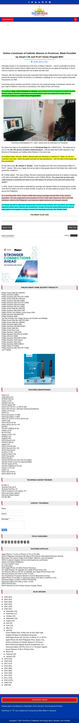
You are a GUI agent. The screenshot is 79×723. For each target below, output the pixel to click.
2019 (6, 659)
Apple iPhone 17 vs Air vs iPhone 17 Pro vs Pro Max (21, 554)
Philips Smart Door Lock (10, 330)
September (10, 618)
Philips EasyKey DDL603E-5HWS (14, 338)
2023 (6, 602)
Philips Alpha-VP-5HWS (10, 346)
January (9, 656)
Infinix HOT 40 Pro (8, 472)
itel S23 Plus (6, 432)
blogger (74, 235)
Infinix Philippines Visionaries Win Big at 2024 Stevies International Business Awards (32, 556)
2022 (6, 604)
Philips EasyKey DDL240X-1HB (13, 310)
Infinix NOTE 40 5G (9, 423)
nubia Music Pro (7, 397)
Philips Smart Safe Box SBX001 (13, 322)
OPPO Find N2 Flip (9, 584)
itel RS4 (4, 426)
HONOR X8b (6, 438)
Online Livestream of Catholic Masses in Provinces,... (25, 642)
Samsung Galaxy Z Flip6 (11, 417)
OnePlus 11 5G (7, 452)
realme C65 (6, 421)
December (10, 611)
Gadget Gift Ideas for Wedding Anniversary (21, 635)
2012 (6, 675)
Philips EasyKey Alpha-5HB (12, 324)
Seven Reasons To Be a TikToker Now (20, 649)
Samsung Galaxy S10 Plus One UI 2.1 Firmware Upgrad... (27, 647)
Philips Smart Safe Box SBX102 (13, 299)
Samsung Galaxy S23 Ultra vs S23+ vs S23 (17, 581)
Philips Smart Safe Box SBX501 (13, 293)
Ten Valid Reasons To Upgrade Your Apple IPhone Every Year (24, 570)
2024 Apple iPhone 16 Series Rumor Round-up (19, 568)
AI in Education (7, 566)
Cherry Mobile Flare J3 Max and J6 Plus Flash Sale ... (25, 633)
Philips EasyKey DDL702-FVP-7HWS (15, 297)
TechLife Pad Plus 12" (10, 489)
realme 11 (5, 470)
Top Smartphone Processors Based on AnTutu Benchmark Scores (26, 576)
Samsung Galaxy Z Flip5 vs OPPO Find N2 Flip (19, 580)
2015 (6, 668)
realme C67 (6, 444)
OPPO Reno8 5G (8, 456)
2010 (6, 680)
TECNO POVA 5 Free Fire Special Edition (17, 462)
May (8, 628)
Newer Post (7, 227)
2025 (6, 597)
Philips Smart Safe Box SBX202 (13, 308)
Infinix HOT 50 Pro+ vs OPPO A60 (14, 407)
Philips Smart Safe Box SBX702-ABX (15, 320)
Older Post (72, 227)
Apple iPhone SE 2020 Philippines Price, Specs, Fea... (25, 640)
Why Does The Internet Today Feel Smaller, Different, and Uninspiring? (27, 558)
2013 (6, 673)
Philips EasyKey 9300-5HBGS (13, 344)
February (9, 654)
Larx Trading (6, 350)
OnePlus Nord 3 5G (9, 454)
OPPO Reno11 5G (8, 440)
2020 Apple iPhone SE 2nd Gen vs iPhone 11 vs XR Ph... (27, 637)
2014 (6, 671)
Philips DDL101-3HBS (10, 336)
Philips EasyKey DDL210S (11, 342)
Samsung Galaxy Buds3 (10, 495)
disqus (66, 235)
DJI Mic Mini (6, 497)
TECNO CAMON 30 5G (10, 428)
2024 (6, 599)
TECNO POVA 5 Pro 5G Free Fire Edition (17, 460)
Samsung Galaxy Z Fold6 (11, 415)
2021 (6, 606)
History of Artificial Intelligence (12, 562)
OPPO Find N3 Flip (9, 446)
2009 (6, 682)
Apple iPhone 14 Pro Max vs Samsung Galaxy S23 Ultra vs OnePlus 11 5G (29, 578)
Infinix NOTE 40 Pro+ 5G (11, 424)
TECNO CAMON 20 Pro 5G (12, 466)
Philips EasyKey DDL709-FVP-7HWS (15, 348)
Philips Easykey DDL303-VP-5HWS (15, 334)
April (8, 630)
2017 (6, 663)
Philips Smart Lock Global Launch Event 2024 (18, 312)
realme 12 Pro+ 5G (9, 434)
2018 (6, 661)
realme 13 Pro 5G (8, 411)
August (9, 621)
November (10, 614)
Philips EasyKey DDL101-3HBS (13, 306)
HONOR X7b (6, 436)
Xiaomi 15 (5, 395)
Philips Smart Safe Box (10, 328)
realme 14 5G (7, 401)
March (8, 652)
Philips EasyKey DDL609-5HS (13, 314)
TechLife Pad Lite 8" (9, 487)
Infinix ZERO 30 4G (9, 474)
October (9, 616)
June (8, 625)
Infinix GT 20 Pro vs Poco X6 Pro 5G (15, 419)
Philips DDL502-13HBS (10, 295)
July (7, 623)
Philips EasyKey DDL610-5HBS (13, 304)
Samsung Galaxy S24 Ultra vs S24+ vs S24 (17, 574)
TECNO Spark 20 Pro (9, 464)
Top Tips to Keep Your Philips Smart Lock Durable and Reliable (24, 318)
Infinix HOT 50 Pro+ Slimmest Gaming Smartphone (20, 409)
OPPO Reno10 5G (8, 450)
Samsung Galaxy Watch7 (11, 493)
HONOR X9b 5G (8, 442)
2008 (6, 685)
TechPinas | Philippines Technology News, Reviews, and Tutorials (46, 720)
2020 (6, 609)
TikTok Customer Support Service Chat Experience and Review (25, 560)
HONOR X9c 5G (8, 403)
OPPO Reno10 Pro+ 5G (10, 448)
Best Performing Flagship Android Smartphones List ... (25, 644)
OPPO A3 (5, 413)
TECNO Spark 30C (9, 405)
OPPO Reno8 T (7, 458)
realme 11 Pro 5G (8, 468)
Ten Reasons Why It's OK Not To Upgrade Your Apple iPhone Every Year (28, 572)
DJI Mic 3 (5, 485)
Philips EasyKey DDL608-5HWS (13, 326)
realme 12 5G (7, 430)
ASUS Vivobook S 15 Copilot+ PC (14, 491)
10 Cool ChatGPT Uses (10, 564)
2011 (6, 678)
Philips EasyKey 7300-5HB (11, 332)
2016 (6, 666)
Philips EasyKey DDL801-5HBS (13, 301)
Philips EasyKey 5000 (9, 316)
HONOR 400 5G (7, 399)
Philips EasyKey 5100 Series (12, 340)
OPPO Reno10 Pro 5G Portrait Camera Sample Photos (22, 585)
